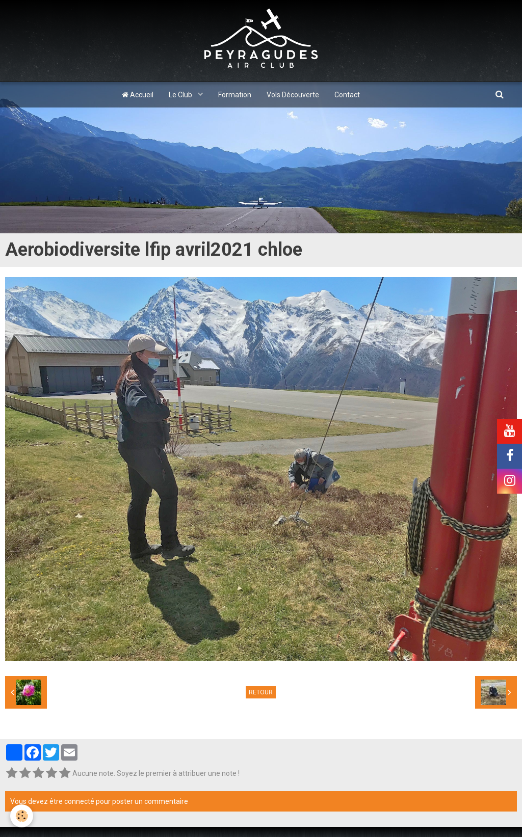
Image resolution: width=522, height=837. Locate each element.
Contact (347, 95)
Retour (261, 692)
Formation (234, 95)
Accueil (137, 95)
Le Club (181, 95)
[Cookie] (21, 815)
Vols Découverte (293, 95)
